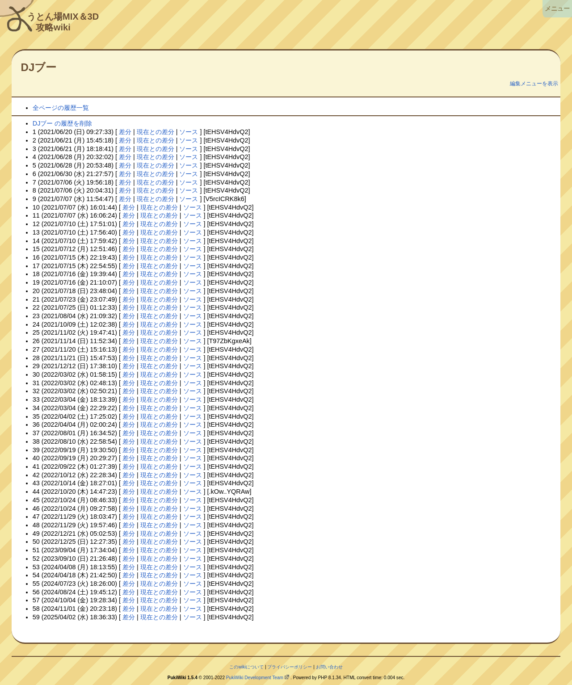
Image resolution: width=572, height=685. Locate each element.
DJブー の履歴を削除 (63, 123)
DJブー (39, 67)
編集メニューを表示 (534, 83)
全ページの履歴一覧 (61, 107)
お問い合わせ (329, 666)
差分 (125, 131)
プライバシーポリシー (289, 666)
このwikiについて (246, 666)
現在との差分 (155, 131)
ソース (188, 131)
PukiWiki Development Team (254, 677)
